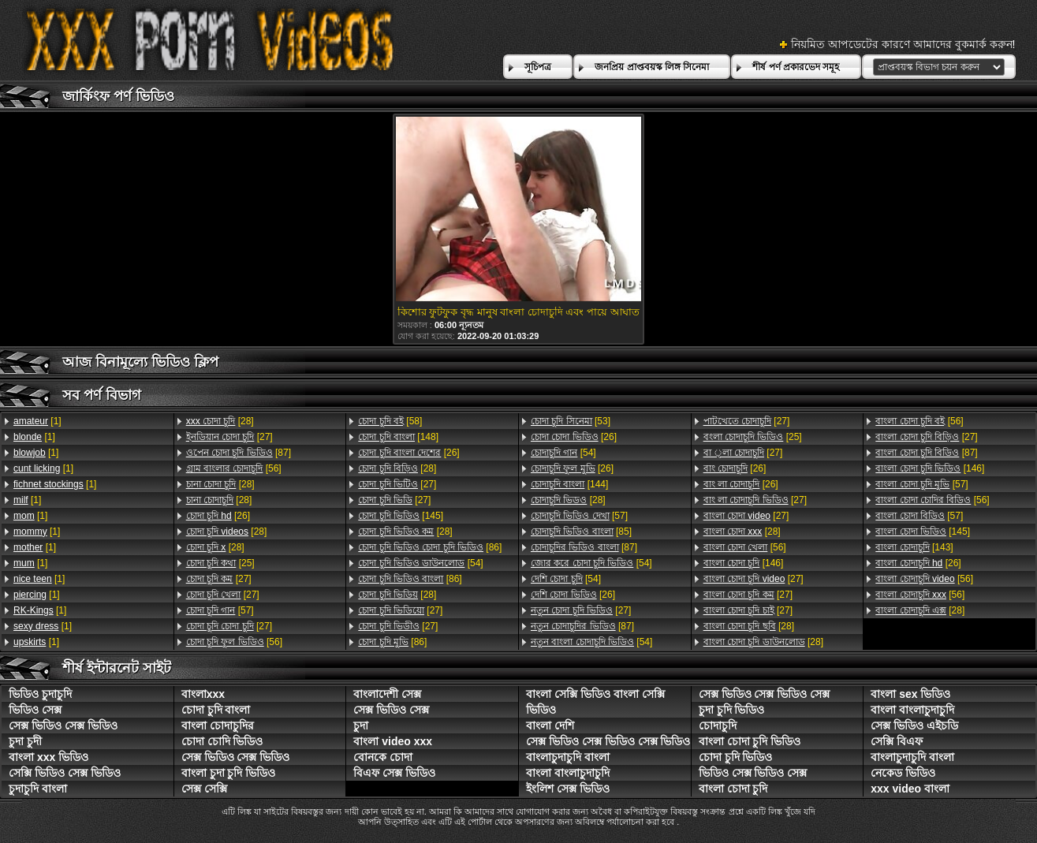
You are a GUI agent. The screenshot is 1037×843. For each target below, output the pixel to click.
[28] (220, 421)
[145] (400, 515)
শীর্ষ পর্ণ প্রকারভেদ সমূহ (795, 67)
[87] (238, 452)
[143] (914, 547)
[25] (220, 563)
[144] (569, 484)
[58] (390, 421)
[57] (220, 610)
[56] (234, 468)
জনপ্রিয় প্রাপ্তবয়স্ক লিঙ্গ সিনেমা (652, 67)
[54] (420, 563)
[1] (37, 421)
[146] (743, 563)
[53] (570, 421)
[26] (218, 515)
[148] (398, 436)
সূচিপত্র (537, 67)
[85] (581, 531)
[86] (430, 547)
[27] (229, 436)
